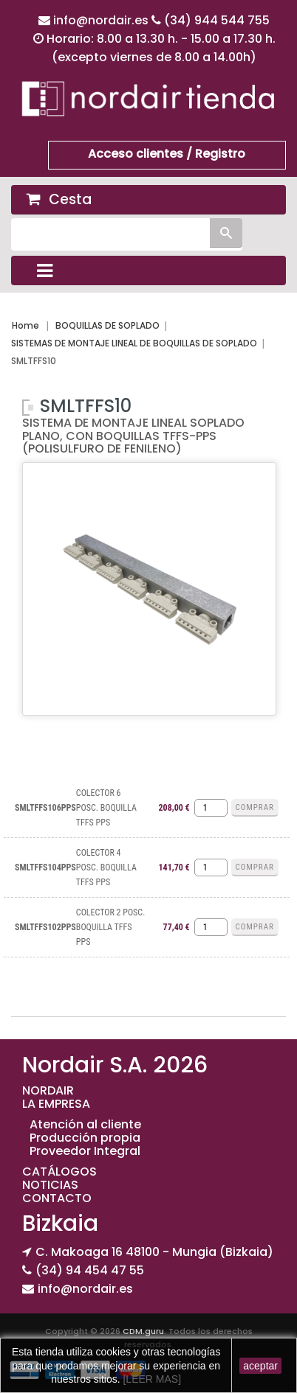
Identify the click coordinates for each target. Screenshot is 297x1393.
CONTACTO (57, 1198)
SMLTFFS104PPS (45, 867)
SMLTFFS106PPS (45, 808)
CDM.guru (143, 1331)
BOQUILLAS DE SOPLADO (107, 325)
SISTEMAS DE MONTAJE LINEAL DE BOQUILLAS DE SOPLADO (134, 343)
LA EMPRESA (56, 1103)
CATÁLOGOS (59, 1171)
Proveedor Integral (85, 1150)
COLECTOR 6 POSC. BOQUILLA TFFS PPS (106, 808)
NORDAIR (48, 1090)
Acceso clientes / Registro (166, 153)
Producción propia (85, 1137)
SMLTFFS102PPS (45, 927)
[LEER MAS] (150, 1379)
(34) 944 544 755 (217, 20)
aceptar (260, 1366)
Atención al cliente (85, 1124)
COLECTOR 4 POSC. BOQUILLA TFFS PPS (106, 867)
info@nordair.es (102, 20)
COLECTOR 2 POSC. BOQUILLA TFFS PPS (110, 927)
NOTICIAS (50, 1184)
